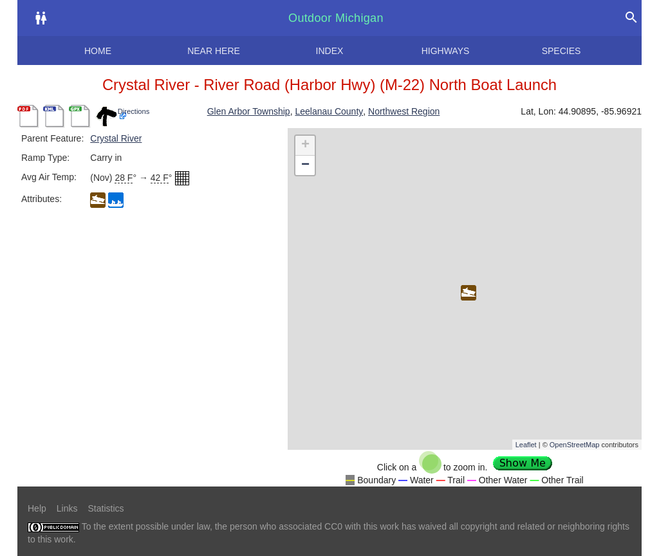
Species (561, 51)
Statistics (106, 508)
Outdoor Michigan (336, 18)
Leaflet (526, 445)
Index (330, 51)
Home (97, 51)
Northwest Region (404, 111)
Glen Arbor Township (248, 111)
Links (67, 508)
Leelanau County (329, 111)
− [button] (305, 165)
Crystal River (116, 138)
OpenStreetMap (575, 445)
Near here (213, 51)
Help (37, 508)
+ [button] (305, 145)
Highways (446, 51)
